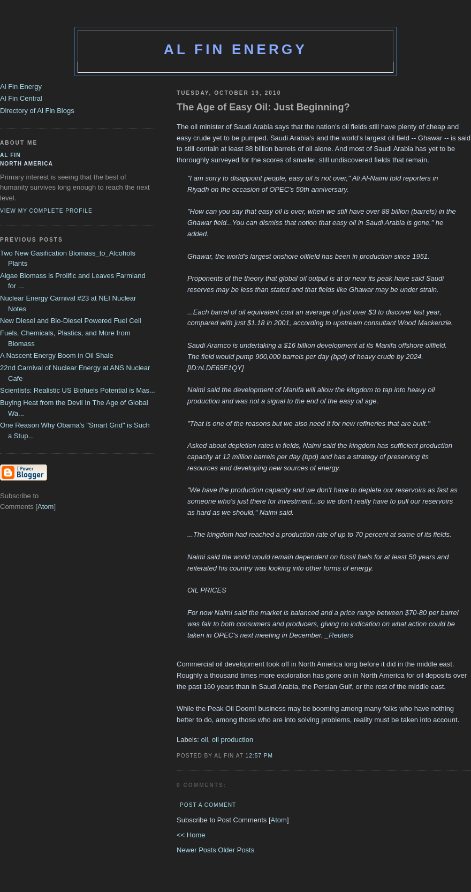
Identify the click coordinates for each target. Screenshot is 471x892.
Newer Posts (197, 850)
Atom (279, 820)
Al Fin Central (21, 98)
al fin (10, 155)
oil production (232, 740)
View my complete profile (46, 211)
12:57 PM (259, 756)
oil (204, 740)
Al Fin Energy (235, 49)
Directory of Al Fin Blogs (37, 111)
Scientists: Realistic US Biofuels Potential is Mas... (77, 390)
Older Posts (236, 850)
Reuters (341, 635)
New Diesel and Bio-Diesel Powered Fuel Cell (70, 321)
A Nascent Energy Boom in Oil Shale (56, 355)
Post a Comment (208, 805)
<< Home (191, 835)
